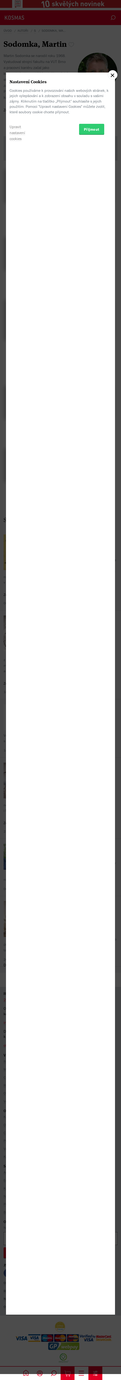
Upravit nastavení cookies (17, 717)
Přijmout (91, 714)
